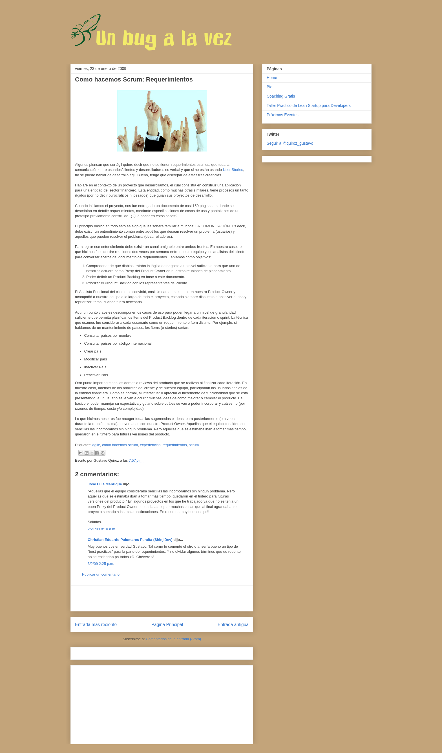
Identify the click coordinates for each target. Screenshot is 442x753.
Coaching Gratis (281, 96)
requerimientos (175, 445)
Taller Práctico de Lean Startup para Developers (309, 105)
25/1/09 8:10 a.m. (102, 529)
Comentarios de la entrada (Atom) (173, 639)
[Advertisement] (162, 598)
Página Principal (167, 624)
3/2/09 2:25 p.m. (101, 564)
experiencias (150, 445)
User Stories (233, 170)
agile (96, 445)
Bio (269, 87)
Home (272, 77)
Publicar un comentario (101, 574)
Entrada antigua (233, 624)
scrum (194, 445)
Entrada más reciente (96, 624)
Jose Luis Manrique (105, 484)
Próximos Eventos (283, 115)
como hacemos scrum (120, 445)
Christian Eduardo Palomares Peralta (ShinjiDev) (130, 540)
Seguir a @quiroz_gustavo (290, 143)
